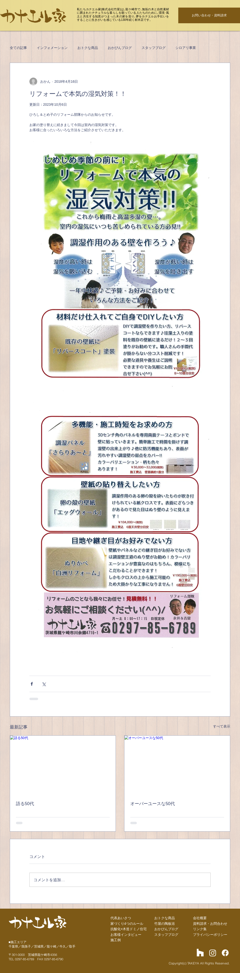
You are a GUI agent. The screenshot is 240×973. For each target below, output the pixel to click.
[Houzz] (200, 952)
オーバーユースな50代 (152, 803)
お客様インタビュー (125, 935)
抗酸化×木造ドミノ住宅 (128, 929)
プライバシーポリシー (210, 935)
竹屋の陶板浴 (164, 924)
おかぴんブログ (120, 48)
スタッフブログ (154, 48)
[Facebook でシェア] (31, 684)
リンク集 (200, 929)
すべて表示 (221, 726)
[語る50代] (63, 765)
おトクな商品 (87, 48)
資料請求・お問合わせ (210, 924)
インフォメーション (52, 48)
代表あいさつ (120, 918)
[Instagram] (212, 952)
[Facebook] (225, 952)
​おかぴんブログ (166, 929)
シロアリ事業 (185, 48)
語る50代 (25, 803)
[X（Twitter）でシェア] (43, 684)
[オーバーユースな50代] (177, 765)
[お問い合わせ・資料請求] (209, 15)
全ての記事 (18, 48)
